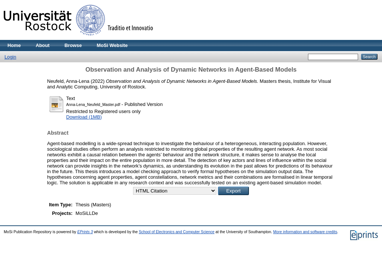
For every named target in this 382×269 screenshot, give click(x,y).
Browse (73, 45)
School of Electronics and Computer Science (177, 232)
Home (14, 45)
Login (10, 57)
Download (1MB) (84, 117)
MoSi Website (112, 45)
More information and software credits (305, 232)
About (43, 45)
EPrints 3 (85, 232)
